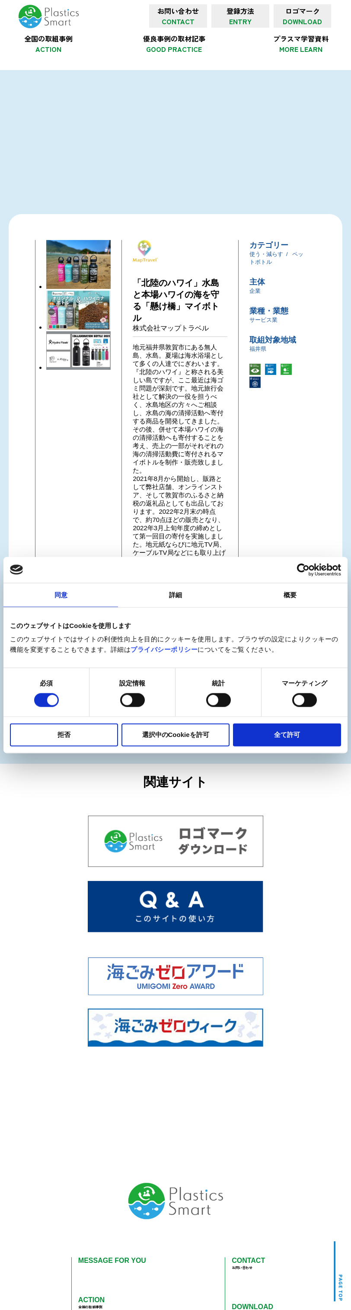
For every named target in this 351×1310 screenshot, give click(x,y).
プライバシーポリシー (164, 649)
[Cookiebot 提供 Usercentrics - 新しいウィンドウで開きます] (303, 569)
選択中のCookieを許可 (175, 734)
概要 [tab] (290, 594)
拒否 (63, 734)
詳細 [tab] (175, 594)
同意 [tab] (60, 594)
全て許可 (287, 734)
